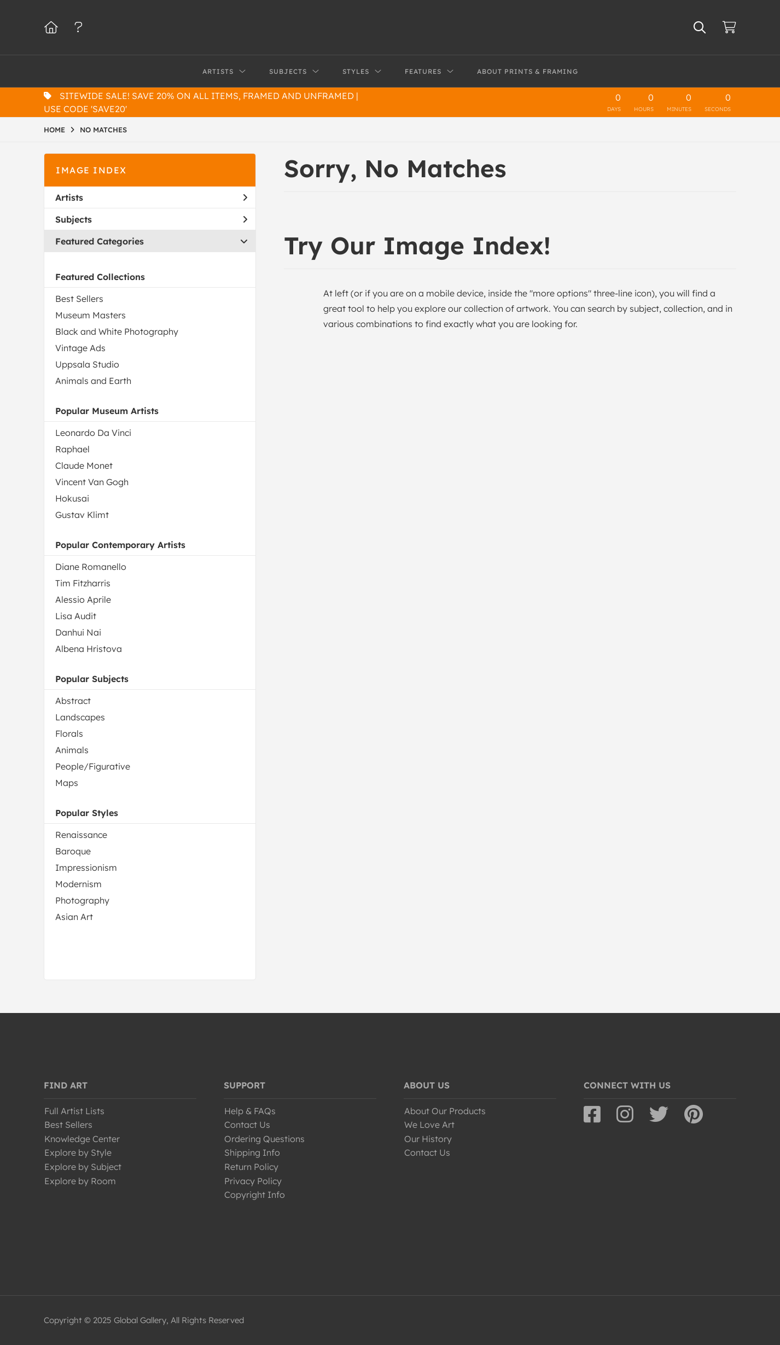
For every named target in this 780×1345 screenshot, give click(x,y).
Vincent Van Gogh (92, 481)
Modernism (78, 883)
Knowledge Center (82, 1138)
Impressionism (86, 867)
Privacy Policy (253, 1180)
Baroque (73, 851)
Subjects (151, 219)
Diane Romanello (90, 566)
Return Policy (251, 1166)
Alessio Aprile (83, 599)
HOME (54, 129)
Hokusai (72, 498)
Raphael (72, 449)
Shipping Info (252, 1152)
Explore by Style (78, 1152)
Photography (82, 900)
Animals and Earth (93, 380)
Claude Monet (84, 465)
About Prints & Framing (527, 71)
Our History (428, 1138)
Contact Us (247, 1124)
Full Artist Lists (74, 1110)
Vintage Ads (80, 347)
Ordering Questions (264, 1138)
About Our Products (445, 1110)
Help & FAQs (250, 1110)
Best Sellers (79, 298)
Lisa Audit (75, 615)
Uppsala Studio (87, 364)
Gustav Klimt (82, 514)
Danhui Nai (78, 632)
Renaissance (81, 834)
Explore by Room (80, 1180)
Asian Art (74, 916)
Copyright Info (254, 1194)
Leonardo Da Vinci (93, 432)
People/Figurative (92, 766)
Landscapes (80, 717)
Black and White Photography (116, 331)
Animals (72, 749)
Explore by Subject (82, 1166)
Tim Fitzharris (82, 583)
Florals (69, 733)
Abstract (73, 700)
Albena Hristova (88, 648)
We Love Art (429, 1124)
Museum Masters (90, 315)
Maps (66, 782)
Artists (151, 197)
